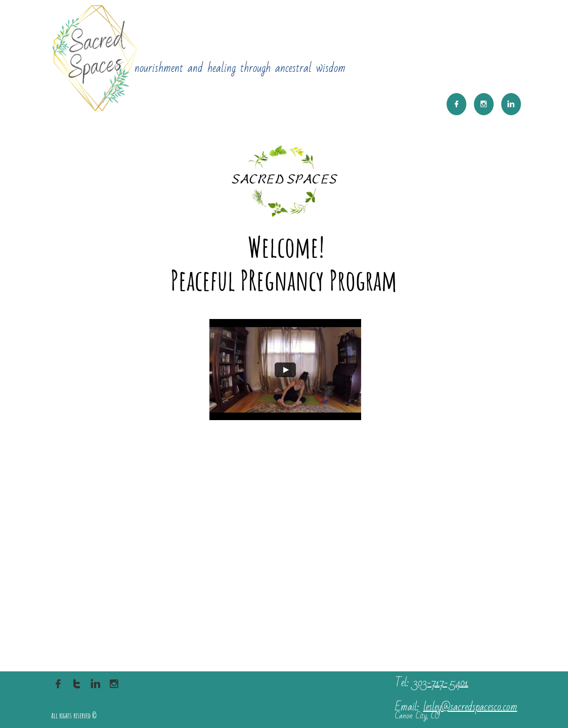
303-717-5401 (440, 683)
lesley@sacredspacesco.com (470, 707)
